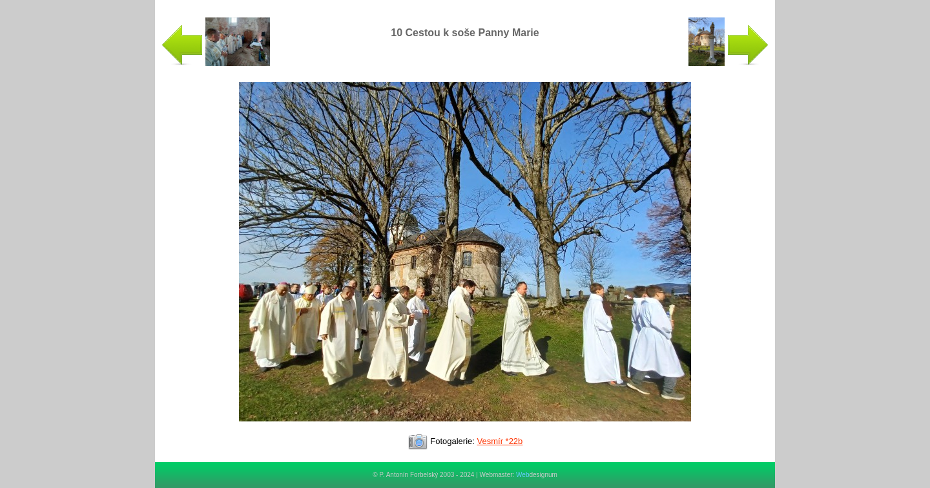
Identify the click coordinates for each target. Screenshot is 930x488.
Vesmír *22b (500, 441)
